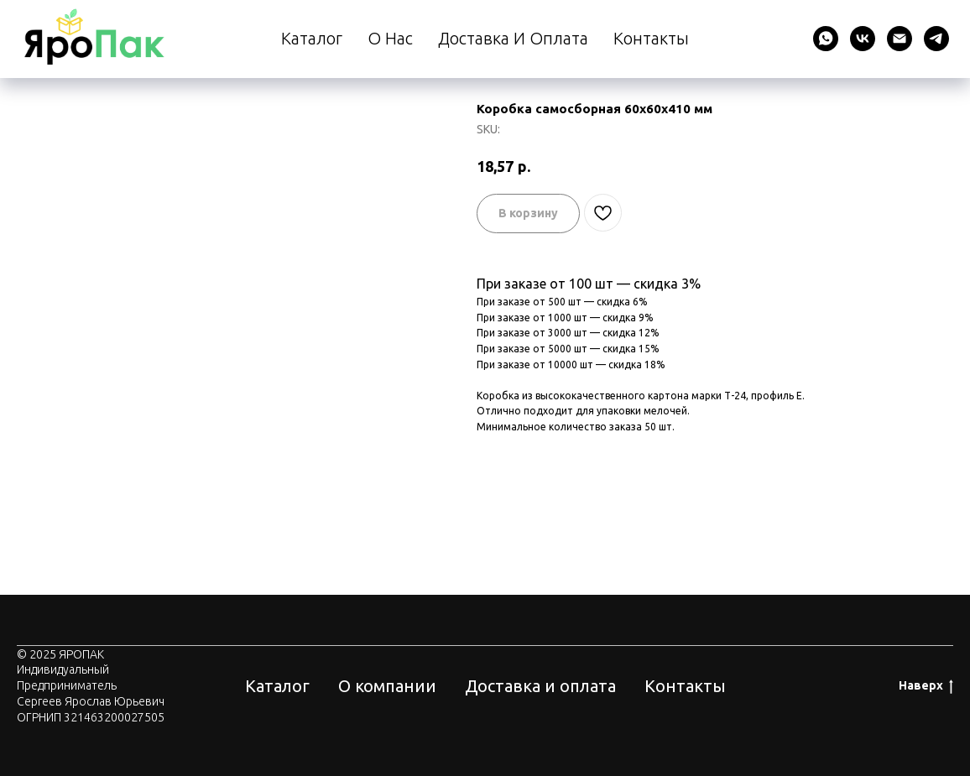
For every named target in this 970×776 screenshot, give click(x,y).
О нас (390, 38)
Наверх (926, 686)
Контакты (651, 38)
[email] (899, 38)
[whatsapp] (825, 38)
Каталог (311, 38)
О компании (387, 685)
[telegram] (936, 38)
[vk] (862, 38)
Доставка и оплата (513, 38)
